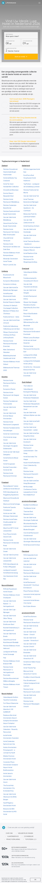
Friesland (5, 482)
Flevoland (25, 551)
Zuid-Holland (26, 382)
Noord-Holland (7, 694)
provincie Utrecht (28, 613)
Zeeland (4, 166)
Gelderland (26, 166)
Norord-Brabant (7, 585)
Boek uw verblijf (20, 56)
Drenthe (4, 377)
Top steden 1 (29, 839)
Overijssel (25, 268)
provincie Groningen (29, 501)
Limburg (5, 271)
